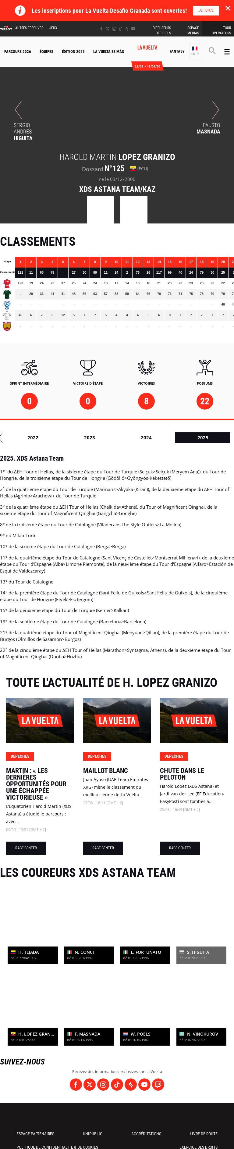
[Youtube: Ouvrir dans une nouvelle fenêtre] (133, 29)
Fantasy (177, 51)
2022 (186, 437)
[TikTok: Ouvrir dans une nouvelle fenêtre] (120, 29)
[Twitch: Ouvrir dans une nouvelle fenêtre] (158, 1084)
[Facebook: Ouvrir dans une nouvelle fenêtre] (101, 29)
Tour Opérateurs (221, 30)
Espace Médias (193, 30)
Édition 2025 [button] (73, 51)
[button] (195, 51)
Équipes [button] (46, 51)
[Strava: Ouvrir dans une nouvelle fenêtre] (127, 29)
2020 (73, 437)
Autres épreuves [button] (29, 28)
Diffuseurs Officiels (162, 30)
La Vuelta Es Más (108, 51)
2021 (130, 437)
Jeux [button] (53, 28)
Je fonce (206, 10)
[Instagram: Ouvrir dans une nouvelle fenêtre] (114, 29)
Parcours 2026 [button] (17, 51)
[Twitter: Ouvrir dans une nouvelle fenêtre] (108, 29)
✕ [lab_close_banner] (227, 8)
